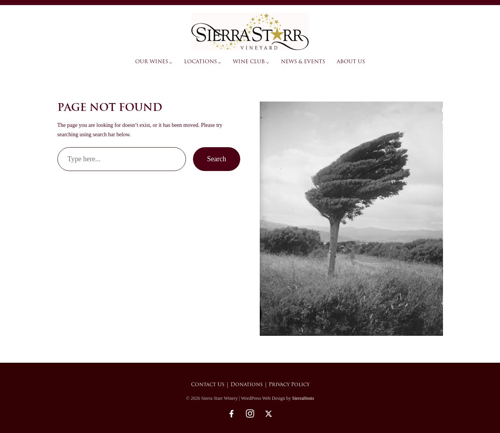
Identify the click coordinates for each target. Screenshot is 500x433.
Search (216, 159)
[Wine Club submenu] (267, 62)
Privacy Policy (289, 384)
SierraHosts (303, 398)
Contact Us (208, 384)
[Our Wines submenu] (170, 62)
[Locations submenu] (219, 62)
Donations (246, 384)
